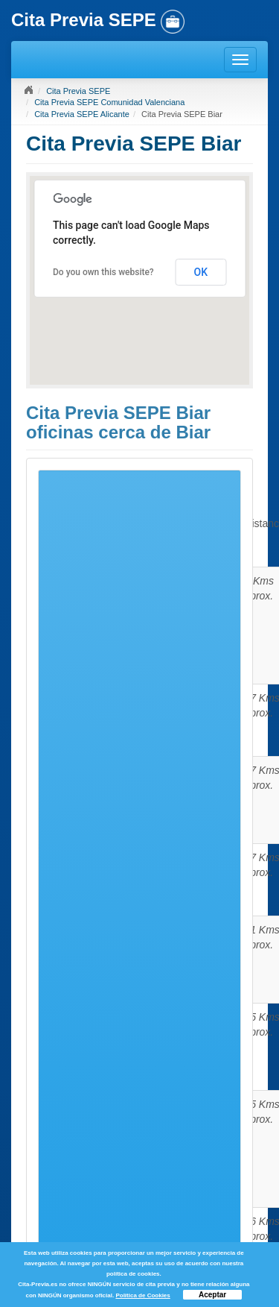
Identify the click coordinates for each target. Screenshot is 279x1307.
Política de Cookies (142, 1295)
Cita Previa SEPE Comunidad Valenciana (109, 102)
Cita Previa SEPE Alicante (81, 114)
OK (201, 272)
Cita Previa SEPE (78, 90)
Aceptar (212, 1295)
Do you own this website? (103, 272)
